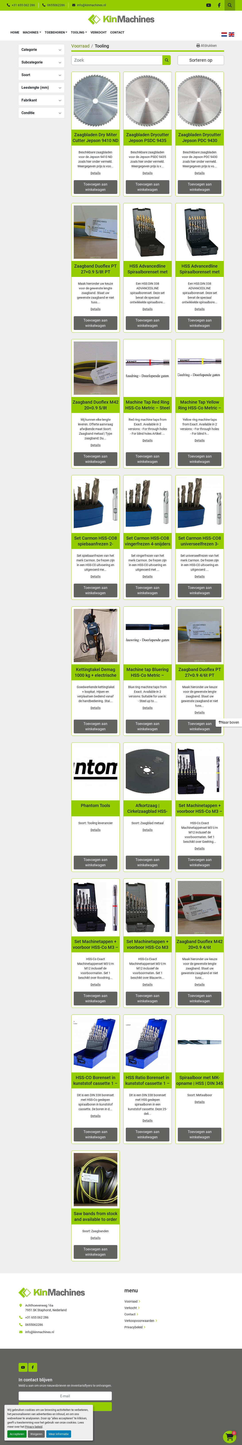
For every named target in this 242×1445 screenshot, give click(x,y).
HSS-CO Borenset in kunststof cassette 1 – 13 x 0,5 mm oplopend (95, 1080)
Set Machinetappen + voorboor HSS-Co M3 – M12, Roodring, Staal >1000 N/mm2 (95, 944)
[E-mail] (65, 1396)
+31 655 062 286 (23, 5)
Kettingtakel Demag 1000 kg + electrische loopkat (95, 672)
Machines (31, 32)
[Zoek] (117, 60)
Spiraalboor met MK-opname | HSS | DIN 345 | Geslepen (199, 1080)
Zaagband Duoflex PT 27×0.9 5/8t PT (95, 268)
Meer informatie (59, 1434)
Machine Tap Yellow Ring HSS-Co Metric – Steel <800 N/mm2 (199, 405)
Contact (117, 32)
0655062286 (56, 5)
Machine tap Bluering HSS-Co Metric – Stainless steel (147, 672)
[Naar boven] (229, 722)
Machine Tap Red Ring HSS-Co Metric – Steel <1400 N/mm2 (147, 405)
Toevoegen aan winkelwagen (95, 187)
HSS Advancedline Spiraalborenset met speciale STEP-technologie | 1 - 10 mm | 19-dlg (200, 269)
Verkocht (99, 32)
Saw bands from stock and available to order (95, 1216)
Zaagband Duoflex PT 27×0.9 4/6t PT (199, 672)
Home (14, 32)
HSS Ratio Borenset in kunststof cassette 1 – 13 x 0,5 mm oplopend (147, 1080)
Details (96, 173)
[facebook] (219, 5)
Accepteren (17, 1434)
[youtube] (208, 5)
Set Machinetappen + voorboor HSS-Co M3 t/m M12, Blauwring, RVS (147, 944)
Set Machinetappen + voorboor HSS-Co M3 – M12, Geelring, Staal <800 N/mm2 (199, 808)
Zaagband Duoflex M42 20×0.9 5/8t (95, 405)
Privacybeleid (133, 1327)
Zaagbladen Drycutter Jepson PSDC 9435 (147, 137)
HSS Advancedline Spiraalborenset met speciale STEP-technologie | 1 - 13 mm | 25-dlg (147, 269)
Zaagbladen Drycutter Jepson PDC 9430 (199, 137)
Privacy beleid (33, 1426)
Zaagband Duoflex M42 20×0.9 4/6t (200, 944)
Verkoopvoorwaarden (139, 1321)
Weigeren (36, 1434)
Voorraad (130, 1301)
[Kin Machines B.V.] (51, 1292)
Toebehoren (55, 32)
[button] (32, 32)
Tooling (77, 32)
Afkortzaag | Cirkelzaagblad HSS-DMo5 (147, 808)
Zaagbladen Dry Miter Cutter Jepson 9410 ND (95, 137)
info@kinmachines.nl (91, 5)
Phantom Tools (95, 805)
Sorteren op (200, 60)
